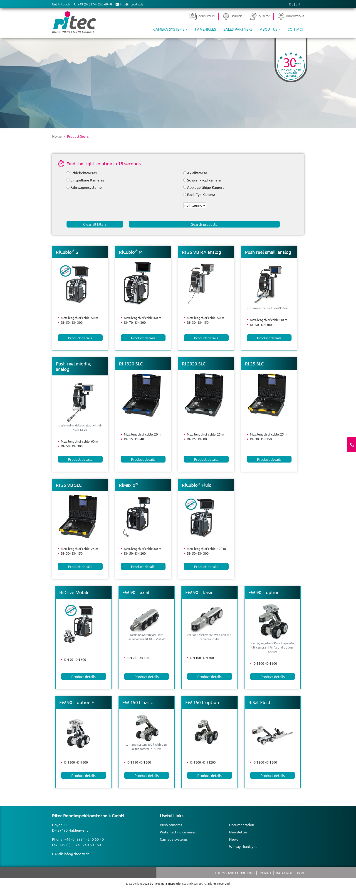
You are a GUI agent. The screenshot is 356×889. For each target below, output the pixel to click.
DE (291, 4)
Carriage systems (174, 839)
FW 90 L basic (199, 592)
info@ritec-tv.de (77, 853)
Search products (204, 224)
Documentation (241, 824)
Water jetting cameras (178, 832)
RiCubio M (131, 252)
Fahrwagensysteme (86, 187)
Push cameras (171, 824)
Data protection (290, 873)
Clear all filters (94, 224)
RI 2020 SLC (193, 363)
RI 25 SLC (254, 363)
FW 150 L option (202, 702)
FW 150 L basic (137, 702)
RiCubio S (67, 252)
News (233, 839)
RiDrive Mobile (74, 592)
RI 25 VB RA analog (201, 252)
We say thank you (243, 846)
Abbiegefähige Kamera (205, 187)
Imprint (265, 873)
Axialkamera (197, 172)
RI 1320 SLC (131, 363)
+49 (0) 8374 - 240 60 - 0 (84, 839)
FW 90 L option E (76, 702)
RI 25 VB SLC (69, 485)
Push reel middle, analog (73, 366)
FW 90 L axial (135, 592)
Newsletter (238, 832)
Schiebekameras (83, 172)
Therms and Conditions (234, 873)
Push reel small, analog (268, 252)
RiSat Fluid (259, 702)
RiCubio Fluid (197, 485)
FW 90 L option (263, 592)
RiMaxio (128, 485)
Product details (80, 338)
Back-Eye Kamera (201, 194)
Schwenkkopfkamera (204, 180)
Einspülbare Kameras (87, 180)
